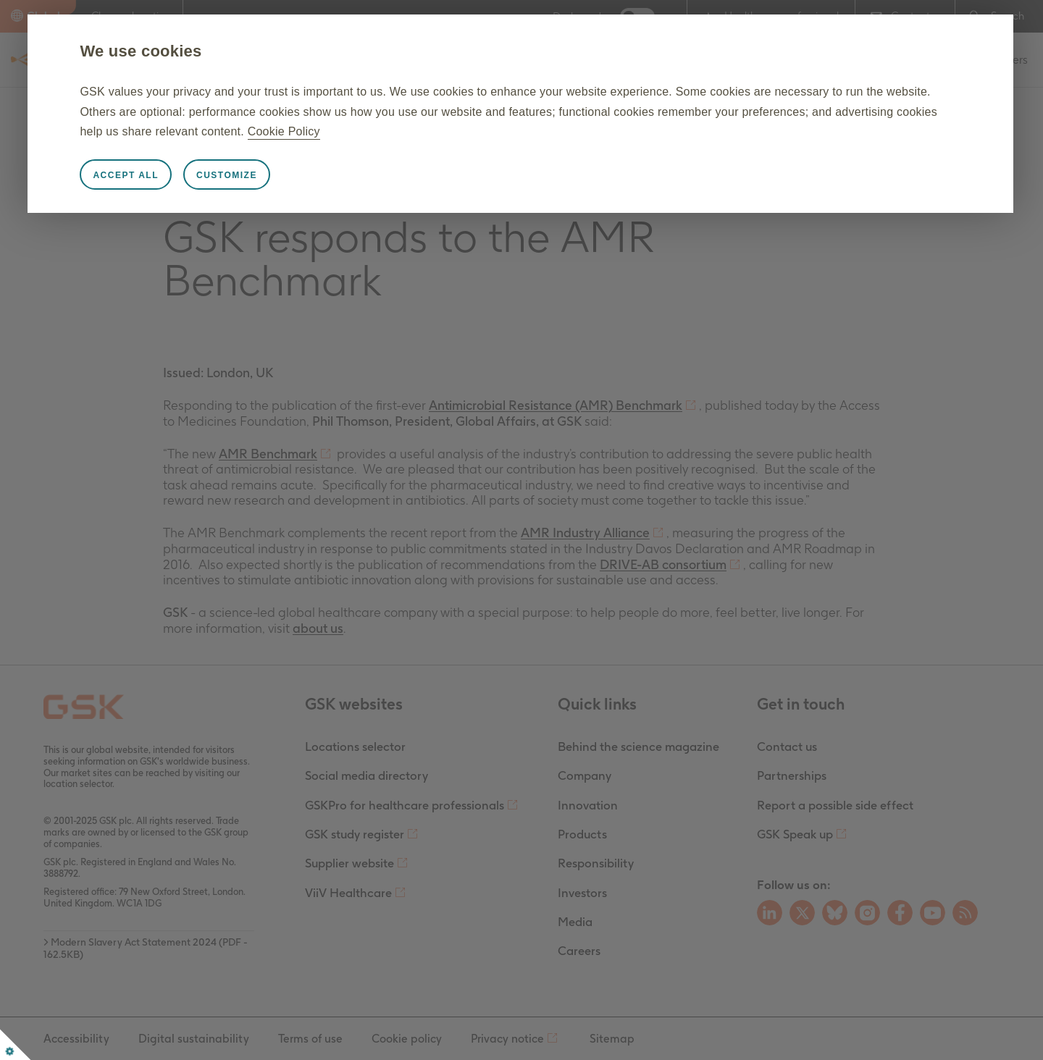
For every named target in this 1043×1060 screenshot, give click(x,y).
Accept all (194, 175)
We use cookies (209, 51)
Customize (294, 175)
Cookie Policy (635, 131)
